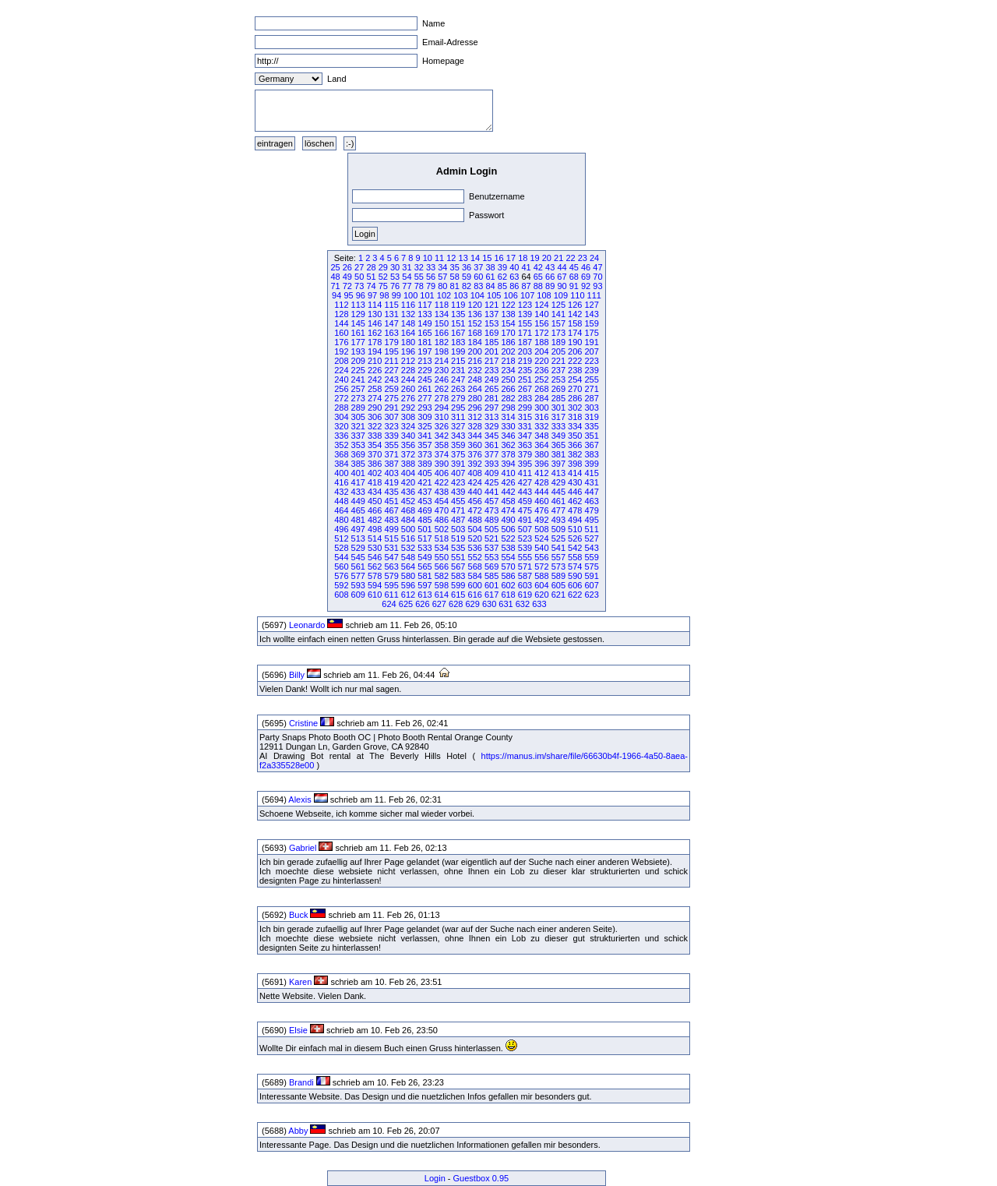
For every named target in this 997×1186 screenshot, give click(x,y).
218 (508, 360)
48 (335, 276)
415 (591, 473)
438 (442, 491)
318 (575, 417)
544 (341, 557)
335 (591, 426)
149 (424, 323)
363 (525, 445)
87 (525, 286)
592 (341, 585)
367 (591, 445)
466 (375, 510)
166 (442, 332)
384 (341, 463)
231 (458, 370)
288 (341, 407)
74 (370, 286)
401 (358, 473)
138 (508, 314)
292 (408, 407)
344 (475, 435)
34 (442, 267)
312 (475, 417)
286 (575, 398)
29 (383, 267)
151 (458, 323)
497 (358, 529)
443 (525, 491)
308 (408, 417)
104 (477, 295)
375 (458, 454)
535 (458, 547)
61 (490, 276)
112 (341, 304)
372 (408, 454)
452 (408, 501)
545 (358, 557)
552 (475, 557)
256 (341, 389)
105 (494, 295)
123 (525, 304)
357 (424, 445)
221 (558, 360)
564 (408, 566)
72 (347, 286)
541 (558, 547)
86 (514, 286)
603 (525, 585)
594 (375, 585)
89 (550, 286)
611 (391, 594)
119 (458, 304)
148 (408, 323)
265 (491, 389)
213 (424, 360)
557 (558, 557)
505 (491, 529)
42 (538, 267)
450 (375, 501)
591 (591, 576)
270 (575, 389)
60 (478, 276)
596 (408, 585)
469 (424, 510)
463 (591, 501)
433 (358, 491)
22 (570, 258)
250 (508, 379)
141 (558, 314)
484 (408, 519)
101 (427, 295)
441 (491, 491)
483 (391, 519)
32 (419, 267)
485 (424, 519)
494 (575, 519)
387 (391, 463)
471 (458, 510)
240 (341, 379)
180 (408, 342)
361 (491, 445)
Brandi (301, 1082)
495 (591, 519)
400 (341, 473)
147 (391, 323)
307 (391, 417)
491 (525, 519)
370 (375, 454)
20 (546, 258)
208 (341, 360)
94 (336, 295)
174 (575, 332)
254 (575, 379)
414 (575, 473)
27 (359, 267)
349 (558, 435)
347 (525, 435)
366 (575, 445)
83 (478, 286)
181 (424, 342)
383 (591, 454)
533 (424, 547)
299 (525, 407)
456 (475, 501)
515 (391, 538)
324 (408, 426)
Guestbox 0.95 (481, 1178)
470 (442, 510)
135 (458, 314)
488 (475, 519)
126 (575, 304)
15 (486, 258)
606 (575, 585)
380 (541, 454)
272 (341, 398)
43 (550, 267)
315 (525, 417)
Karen (300, 982)
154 (508, 323)
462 (575, 501)
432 (341, 491)
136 (475, 314)
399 (591, 463)
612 (408, 594)
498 (375, 529)
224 (341, 370)
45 (574, 267)
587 (525, 576)
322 (375, 426)
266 (508, 389)
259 (391, 389)
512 (341, 538)
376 (475, 454)
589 (558, 576)
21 (558, 258)
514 (375, 538)
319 (591, 417)
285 (558, 398)
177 (358, 342)
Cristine (303, 723)
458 (508, 501)
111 (594, 295)
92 (585, 286)
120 (475, 304)
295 (458, 407)
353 (358, 445)
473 (491, 510)
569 (491, 566)
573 (558, 566)
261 (424, 389)
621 (558, 594)
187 (525, 342)
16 (499, 258)
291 (391, 407)
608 (341, 594)
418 (375, 482)
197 (424, 351)
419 (391, 482)
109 (561, 295)
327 (458, 426)
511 (591, 529)
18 (522, 258)
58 (455, 276)
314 (508, 417)
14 (475, 258)
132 (408, 314)
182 (442, 342)
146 (375, 323)
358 (442, 445)
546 (375, 557)
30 (395, 267)
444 (541, 491)
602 (508, 585)
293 (424, 407)
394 (508, 463)
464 (341, 510)
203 (525, 351)
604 (541, 585)
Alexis (299, 799)
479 (591, 510)
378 (508, 454)
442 (508, 491)
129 (358, 314)
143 (591, 314)
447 (591, 491)
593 (358, 585)
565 (424, 566)
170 (508, 332)
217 (491, 360)
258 (375, 389)
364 (541, 445)
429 (558, 482)
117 (424, 304)
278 (442, 398)
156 (541, 323)
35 (455, 267)
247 (458, 379)
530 (375, 547)
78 (419, 286)
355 (391, 445)
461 (558, 501)
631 (505, 604)
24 (594, 258)
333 (558, 426)
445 (558, 491)
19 (534, 258)
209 (358, 360)
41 (525, 267)
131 (391, 314)
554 (508, 557)
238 (575, 370)
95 (348, 295)
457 (491, 501)
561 (358, 566)
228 (408, 370)
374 (442, 454)
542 (575, 547)
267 (525, 389)
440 (475, 491)
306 (375, 417)
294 (442, 407)
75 (383, 286)
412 (541, 473)
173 (558, 332)
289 (358, 407)
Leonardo (307, 625)
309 (424, 417)
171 (525, 332)
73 (359, 286)
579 (391, 576)
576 (341, 576)
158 (575, 323)
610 (375, 594)
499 (391, 529)
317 (558, 417)
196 (408, 351)
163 (391, 332)
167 (458, 332)
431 (591, 482)
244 (408, 379)
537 (491, 547)
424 (475, 482)
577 (358, 576)
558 (575, 557)
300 (541, 407)
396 (541, 463)
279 (458, 398)
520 (475, 538)
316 (541, 417)
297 (491, 407)
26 (347, 267)
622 (575, 594)
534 (442, 547)
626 (422, 604)
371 (391, 454)
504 (475, 529)
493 (558, 519)
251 (525, 379)
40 (514, 267)
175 (591, 332)
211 (391, 360)
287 (591, 398)
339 (391, 435)
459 (525, 501)
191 (591, 342)
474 (508, 510)
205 (558, 351)
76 (395, 286)
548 (408, 557)
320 (341, 426)
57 (442, 276)
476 (541, 510)
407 (458, 473)
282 (508, 398)
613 (424, 594)
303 (591, 407)
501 (424, 529)
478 (575, 510)
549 (424, 557)
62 (502, 276)
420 (408, 482)
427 (525, 482)
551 (458, 557)
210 (375, 360)
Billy (297, 674)
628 (456, 604)
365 (558, 445)
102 (444, 295)
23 (582, 258)
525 (558, 538)
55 (419, 276)
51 (370, 276)
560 (341, 566)
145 (358, 323)
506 (508, 529)
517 (424, 538)
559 (591, 557)
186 (508, 342)
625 (406, 604)
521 (491, 538)
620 (541, 594)
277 (424, 398)
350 (575, 435)
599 (458, 585)
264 (475, 389)
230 (442, 370)
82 (466, 286)
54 (406, 276)
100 (410, 295)
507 (525, 529)
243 (391, 379)
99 (396, 295)
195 (391, 351)
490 (508, 519)
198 (442, 351)
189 (558, 342)
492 (541, 519)
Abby (298, 1130)
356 (408, 445)
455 (458, 501)
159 (591, 323)
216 (475, 360)
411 (525, 473)
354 (375, 445)
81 (455, 286)
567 (458, 566)
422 (442, 482)
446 (575, 491)
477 (558, 510)
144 (341, 323)
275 (391, 398)
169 (491, 332)
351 (591, 435)
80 (442, 286)
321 (358, 426)
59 (466, 276)
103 (460, 295)
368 (341, 454)
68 (574, 276)
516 (408, 538)
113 (358, 304)
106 (510, 295)
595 (391, 585)
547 (391, 557)
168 (475, 332)
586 (508, 576)
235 (525, 370)
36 (466, 267)
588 (541, 576)
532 (408, 547)
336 (341, 435)
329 (491, 426)
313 (491, 417)
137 (491, 314)
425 (491, 482)
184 (475, 342)
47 (597, 267)
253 (558, 379)
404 (408, 473)
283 (525, 398)
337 (358, 435)
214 (442, 360)
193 (358, 351)
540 (541, 547)
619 (525, 594)
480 (341, 519)
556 (541, 557)
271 (591, 389)
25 (335, 267)
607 (591, 585)
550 (442, 557)
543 (591, 547)
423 (458, 482)
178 (375, 342)
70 (597, 276)
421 (424, 482)
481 (358, 519)
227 (391, 370)
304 (341, 417)
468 (408, 510)
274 (375, 398)
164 (408, 332)
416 (341, 482)
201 (491, 351)
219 (525, 360)
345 (491, 435)
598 (442, 585)
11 (439, 258)
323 (391, 426)
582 (442, 576)
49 (347, 276)
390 (442, 463)
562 (375, 566)
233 (491, 370)
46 (585, 267)
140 (541, 314)
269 (558, 389)
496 (341, 529)
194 (375, 351)
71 (335, 286)
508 (541, 529)
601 (491, 585)
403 (391, 473)
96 (360, 295)
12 (451, 258)
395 (525, 463)
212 (408, 360)
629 (472, 604)
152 (475, 323)
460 (541, 501)
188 (541, 342)
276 (408, 398)
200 (475, 351)
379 (525, 454)
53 (395, 276)
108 (544, 295)
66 (550, 276)
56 (430, 276)
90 (561, 286)
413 (558, 473)
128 (341, 314)
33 (430, 267)
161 (358, 332)
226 (375, 370)
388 (408, 463)
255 (591, 379)
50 (359, 276)
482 (375, 519)
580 (408, 576)
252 (541, 379)
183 (458, 342)
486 (442, 519)
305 (358, 417)
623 (591, 594)
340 (408, 435)
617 (491, 594)
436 (408, 491)
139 (525, 314)
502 (442, 529)
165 (424, 332)
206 (575, 351)
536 (475, 547)
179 (391, 342)
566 (442, 566)
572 (541, 566)
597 (424, 585)
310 (442, 417)
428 (541, 482)
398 (575, 463)
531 (391, 547)
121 (491, 304)
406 (442, 473)
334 (575, 426)
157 (558, 323)
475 (525, 510)
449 (358, 501)
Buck (298, 915)
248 (475, 379)
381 (558, 454)
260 (408, 389)
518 (442, 538)
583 (458, 576)
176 (341, 342)
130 (375, 314)
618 (508, 594)
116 (408, 304)
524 (541, 538)
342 (442, 435)
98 (384, 295)
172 (541, 332)
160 (341, 332)
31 (406, 267)
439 (458, 491)
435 (391, 491)
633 (539, 604)
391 (458, 463)
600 (475, 585)
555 (525, 557)
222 (575, 360)
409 (491, 473)
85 (502, 286)
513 (358, 538)
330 (508, 426)
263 (458, 389)
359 (458, 445)
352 (341, 445)
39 (502, 267)
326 (442, 426)
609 (358, 594)
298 (508, 407)
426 (508, 482)
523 (525, 538)
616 (475, 594)
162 (375, 332)
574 (575, 566)
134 (442, 314)
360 (475, 445)
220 (541, 360)
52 (383, 276)
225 (358, 370)
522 (508, 538)
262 (442, 389)
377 (491, 454)
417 (358, 482)
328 (475, 426)
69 (585, 276)
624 (389, 604)
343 (458, 435)
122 (508, 304)
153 (491, 323)
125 (558, 304)
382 (575, 454)
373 (424, 454)
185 (491, 342)
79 (430, 286)
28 (370, 267)
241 (358, 379)
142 (575, 314)
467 (391, 510)
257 (358, 389)
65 (538, 276)
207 (591, 351)
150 (442, 323)
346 (508, 435)
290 (375, 407)
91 (574, 286)
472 (475, 510)
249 (491, 379)
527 (591, 538)
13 (463, 258)
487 (458, 519)
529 (358, 547)
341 (424, 435)
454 (442, 501)
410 (508, 473)
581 (424, 576)
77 (406, 286)
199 (458, 351)
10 (427, 258)
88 (538, 286)
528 (341, 547)
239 (591, 370)
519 (458, 538)
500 (408, 529)
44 (561, 267)
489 (491, 519)
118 (442, 304)
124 (541, 304)
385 (358, 463)
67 (561, 276)
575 (591, 566)
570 (508, 566)
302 (575, 407)
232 (475, 370)
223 (591, 360)
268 (541, 389)
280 (475, 398)
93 (597, 286)
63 (514, 276)
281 (491, 398)
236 (541, 370)
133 (424, 314)
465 (358, 510)
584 (475, 576)
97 (372, 295)
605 (558, 585)
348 (541, 435)
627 (439, 604)
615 (458, 594)
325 (424, 426)
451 (391, 501)
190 (575, 342)
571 (525, 566)
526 (575, 538)
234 (508, 370)
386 (375, 463)
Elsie (298, 1030)
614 (442, 594)
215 (458, 360)
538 (508, 547)
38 (490, 267)
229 (424, 370)
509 (558, 529)
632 (523, 604)
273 (358, 398)
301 (558, 407)
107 (527, 295)
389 (424, 463)
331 (525, 426)
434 (375, 491)
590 (575, 576)
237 (558, 370)
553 (491, 557)
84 (490, 286)
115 (391, 304)
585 (491, 576)
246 (442, 379)
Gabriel (302, 847)
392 (475, 463)
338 (375, 435)
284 (541, 398)
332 (541, 426)
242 (375, 379)
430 (575, 482)
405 (424, 473)
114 (375, 304)
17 (511, 258)
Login (435, 1178)
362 (508, 445)
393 (491, 463)
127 (591, 304)
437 (424, 491)
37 (478, 267)
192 (341, 351)
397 (558, 463)
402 (375, 473)
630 (489, 604)
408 (475, 473)
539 (525, 547)
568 (475, 566)
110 (577, 295)
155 (525, 323)
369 (358, 454)
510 (575, 529)
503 (458, 529)
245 (424, 379)
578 (375, 576)
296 (475, 407)
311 (458, 417)
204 (541, 351)
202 (508, 351)
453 (424, 501)
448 (341, 501)
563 (391, 566)
